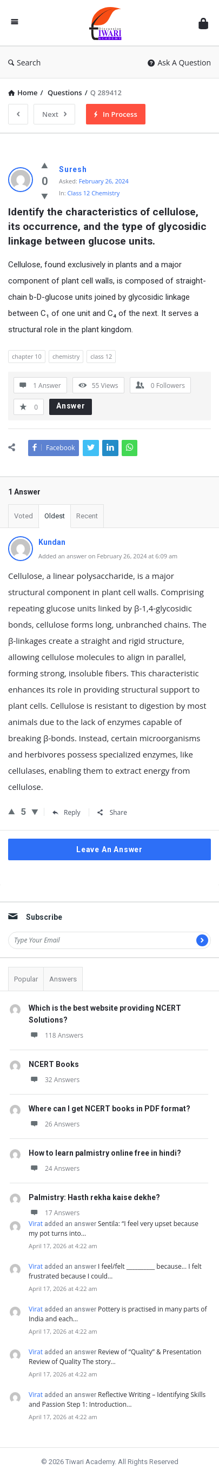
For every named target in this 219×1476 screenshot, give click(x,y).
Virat (36, 1223)
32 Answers (54, 1079)
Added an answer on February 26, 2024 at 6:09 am (107, 556)
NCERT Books (54, 1064)
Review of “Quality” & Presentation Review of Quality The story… (115, 1356)
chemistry (65, 356)
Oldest (54, 516)
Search (24, 62)
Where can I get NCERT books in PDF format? (109, 1108)
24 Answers (54, 1168)
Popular (26, 979)
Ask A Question (179, 62)
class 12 (101, 356)
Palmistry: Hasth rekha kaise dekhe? (94, 1197)
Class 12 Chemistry (94, 193)
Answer (70, 405)
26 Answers (54, 1124)
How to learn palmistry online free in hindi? (105, 1153)
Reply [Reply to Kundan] (66, 812)
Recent (87, 516)
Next (54, 114)
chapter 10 (27, 356)
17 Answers (54, 1212)
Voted (23, 516)
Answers (63, 979)
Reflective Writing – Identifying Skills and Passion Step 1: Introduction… (117, 1399)
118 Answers (56, 1035)
